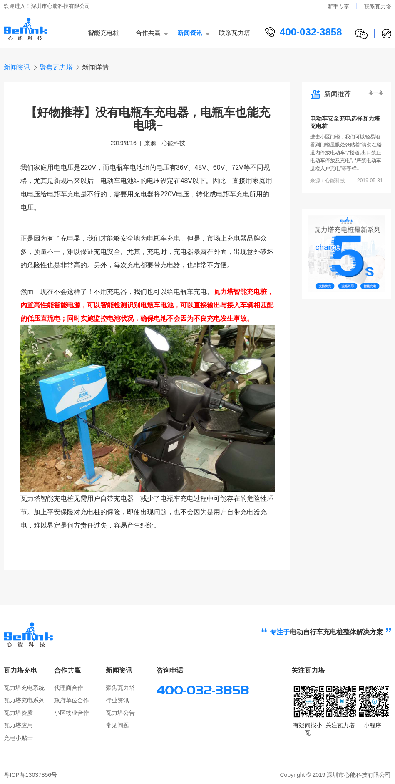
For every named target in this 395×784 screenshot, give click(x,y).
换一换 (375, 93)
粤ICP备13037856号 (30, 774)
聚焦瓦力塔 (56, 67)
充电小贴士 (18, 737)
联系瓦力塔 (377, 6)
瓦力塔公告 (120, 712)
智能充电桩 (103, 32)
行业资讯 (117, 700)
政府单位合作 (71, 700)
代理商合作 (68, 687)
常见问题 (117, 725)
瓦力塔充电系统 (24, 687)
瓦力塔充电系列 (24, 700)
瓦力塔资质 (18, 712)
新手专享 (338, 6)
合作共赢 (148, 32)
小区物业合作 (71, 712)
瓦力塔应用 (18, 725)
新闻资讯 (189, 32)
